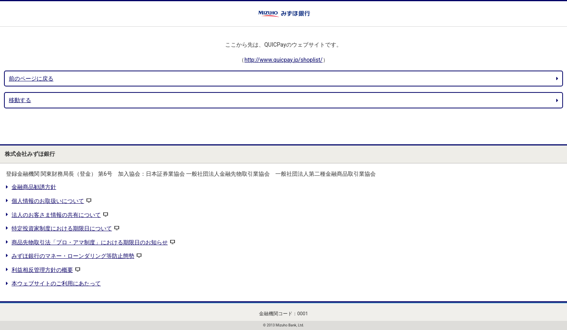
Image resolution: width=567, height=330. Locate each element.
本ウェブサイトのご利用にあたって (56, 283)
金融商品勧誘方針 (34, 187)
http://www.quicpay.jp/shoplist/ (283, 60)
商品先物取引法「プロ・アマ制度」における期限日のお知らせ (90, 242)
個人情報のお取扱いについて (48, 201)
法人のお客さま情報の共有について (56, 215)
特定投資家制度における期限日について (62, 228)
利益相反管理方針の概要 (42, 270)
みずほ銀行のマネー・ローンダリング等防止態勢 (73, 256)
